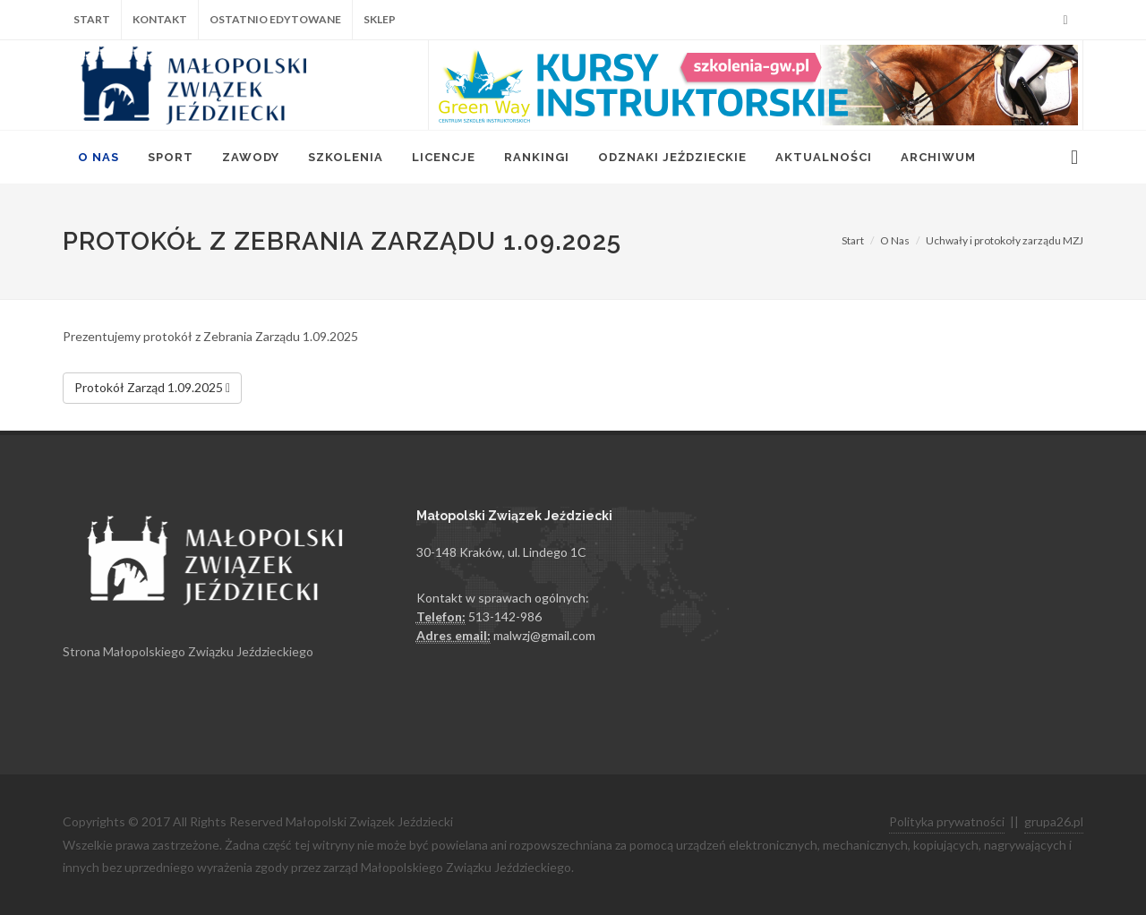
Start (91, 19)
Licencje (443, 157)
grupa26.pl (1053, 821)
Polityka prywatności (947, 821)
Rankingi (536, 157)
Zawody (250, 157)
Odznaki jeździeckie (672, 157)
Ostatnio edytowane (275, 19)
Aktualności (823, 157)
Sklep (379, 19)
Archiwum (938, 157)
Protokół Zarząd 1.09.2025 (152, 389)
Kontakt (160, 19)
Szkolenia (345, 157)
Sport (170, 157)
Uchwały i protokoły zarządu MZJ (1004, 240)
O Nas (98, 157)
